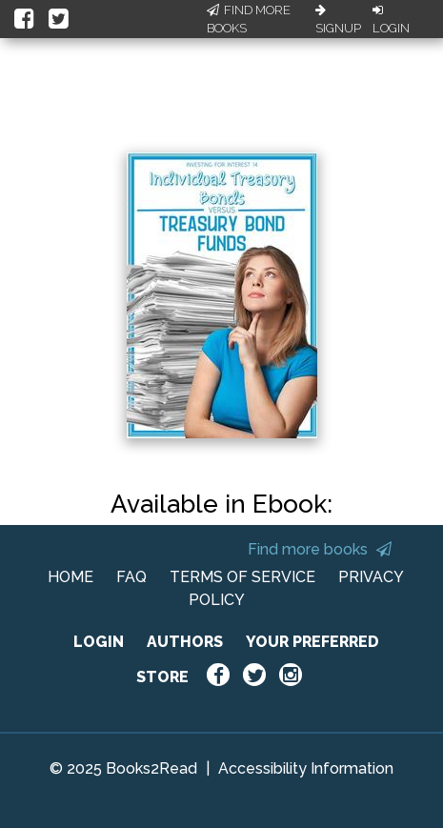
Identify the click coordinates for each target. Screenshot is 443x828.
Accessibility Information (305, 768)
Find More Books (249, 19)
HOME (70, 577)
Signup (338, 20)
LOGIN (98, 642)
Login (391, 20)
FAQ (131, 577)
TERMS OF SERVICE (242, 577)
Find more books (320, 549)
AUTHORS (185, 642)
